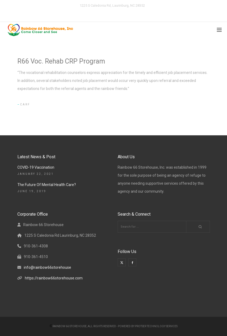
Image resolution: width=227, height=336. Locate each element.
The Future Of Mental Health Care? (46, 185)
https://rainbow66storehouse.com (54, 278)
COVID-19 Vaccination (35, 167)
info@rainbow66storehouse (47, 267)
